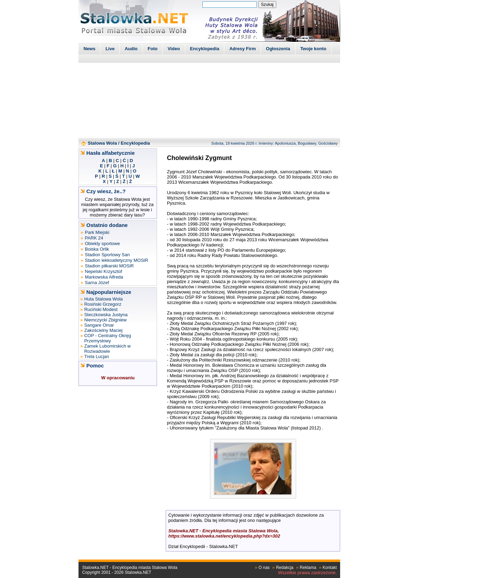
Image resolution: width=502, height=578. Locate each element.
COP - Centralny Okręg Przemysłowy (107, 338)
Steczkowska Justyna (105, 314)
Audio (131, 48)
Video (173, 48)
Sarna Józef (97, 282)
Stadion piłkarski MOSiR (109, 265)
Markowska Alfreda (104, 277)
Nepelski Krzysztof (103, 271)
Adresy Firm (242, 48)
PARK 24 (94, 238)
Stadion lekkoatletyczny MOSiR (116, 260)
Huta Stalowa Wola (103, 299)
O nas (264, 567)
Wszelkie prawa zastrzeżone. (307, 572)
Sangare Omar (99, 325)
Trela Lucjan (96, 356)
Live (109, 48)
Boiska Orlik (97, 249)
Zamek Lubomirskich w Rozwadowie (107, 348)
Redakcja (284, 567)
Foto (152, 48)
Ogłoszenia (278, 48)
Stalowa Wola (102, 143)
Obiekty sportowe (102, 243)
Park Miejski (97, 232)
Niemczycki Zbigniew (105, 319)
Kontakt (330, 567)
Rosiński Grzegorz (102, 304)
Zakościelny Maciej (103, 330)
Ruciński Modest (100, 309)
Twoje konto (313, 48)
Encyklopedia (204, 48)
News (89, 48)
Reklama (308, 567)
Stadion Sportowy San (107, 254)
